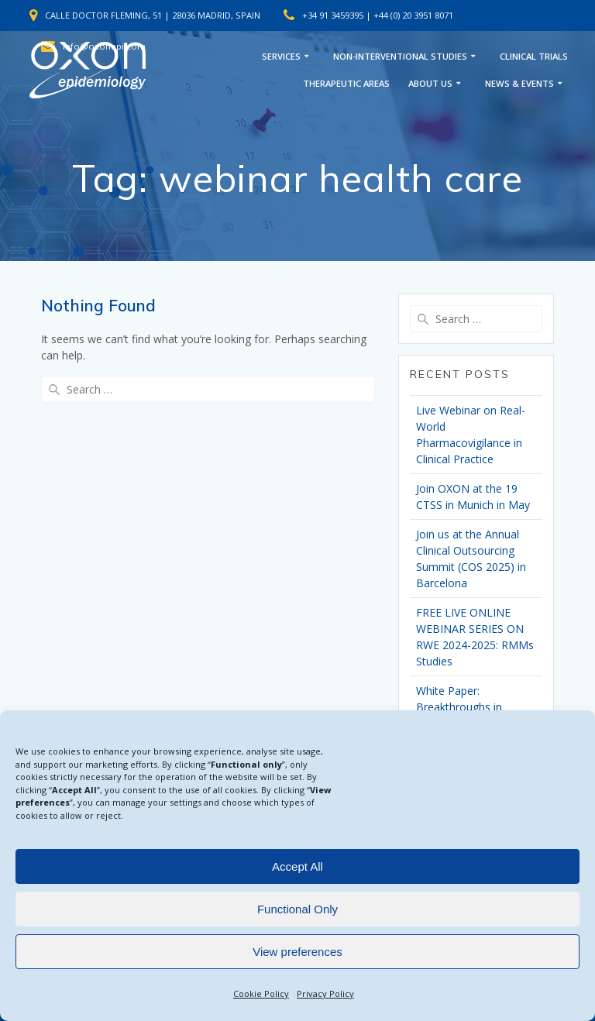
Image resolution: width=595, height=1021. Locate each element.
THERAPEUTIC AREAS (346, 83)
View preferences (297, 951)
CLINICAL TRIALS (534, 56)
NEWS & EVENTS (519, 83)
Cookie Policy (261, 993)
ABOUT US (430, 83)
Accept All (297, 866)
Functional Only (297, 909)
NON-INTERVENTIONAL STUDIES (400, 56)
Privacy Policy (325, 993)
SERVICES (281, 56)
